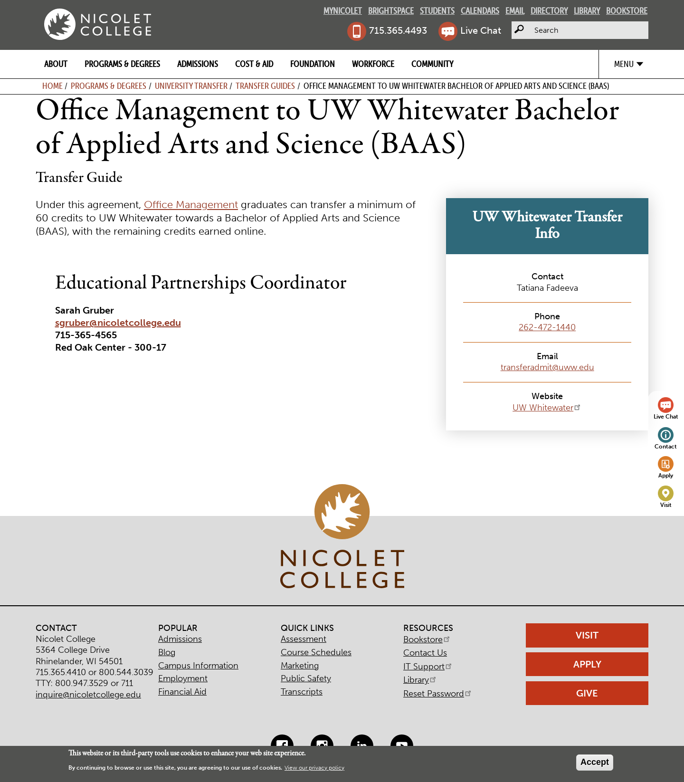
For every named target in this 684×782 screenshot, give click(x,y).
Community (432, 64)
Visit (666, 504)
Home (52, 86)
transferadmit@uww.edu (547, 367)
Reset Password (438, 693)
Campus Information (198, 665)
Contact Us (425, 653)
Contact (666, 446)
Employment (183, 678)
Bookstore (626, 11)
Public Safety (306, 678)
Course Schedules (316, 652)
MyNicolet (342, 11)
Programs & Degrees (122, 64)
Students (437, 11)
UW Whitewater (547, 407)
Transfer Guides (265, 86)
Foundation (312, 64)
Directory (549, 11)
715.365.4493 (398, 30)
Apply (665, 475)
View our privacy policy (314, 767)
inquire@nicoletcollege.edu (88, 694)
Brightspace (391, 11)
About (55, 64)
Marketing (300, 665)
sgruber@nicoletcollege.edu (118, 322)
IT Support (428, 666)
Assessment (303, 639)
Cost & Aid (254, 64)
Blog (166, 652)
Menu (624, 64)
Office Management (191, 205)
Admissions (197, 64)
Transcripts (302, 692)
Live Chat (480, 30)
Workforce (373, 64)
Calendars (480, 11)
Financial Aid (182, 692)
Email (514, 11)
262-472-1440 (547, 327)
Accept (594, 762)
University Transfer (191, 86)
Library (587, 11)
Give (587, 693)
